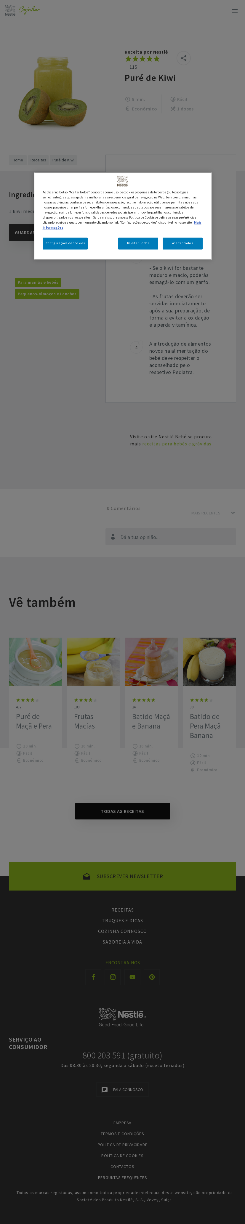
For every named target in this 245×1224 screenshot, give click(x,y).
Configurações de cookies (65, 243)
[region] (123, 216)
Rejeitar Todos (138, 243)
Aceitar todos (182, 243)
